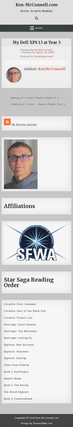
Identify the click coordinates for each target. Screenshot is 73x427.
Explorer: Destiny (15, 358)
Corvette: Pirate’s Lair (18, 318)
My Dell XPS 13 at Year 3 (36, 42)
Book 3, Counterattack (18, 399)
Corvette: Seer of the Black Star (25, 311)
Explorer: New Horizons (19, 345)
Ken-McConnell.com (37, 4)
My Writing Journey (24, 124)
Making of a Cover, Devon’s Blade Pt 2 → (36, 98)
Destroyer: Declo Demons (20, 325)
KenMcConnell (43, 50)
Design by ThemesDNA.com (36, 423)
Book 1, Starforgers (16, 372)
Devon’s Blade (12, 379)
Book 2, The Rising (16, 385)
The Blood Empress (16, 392)
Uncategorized (43, 56)
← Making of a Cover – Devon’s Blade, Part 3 (36, 104)
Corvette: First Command (20, 304)
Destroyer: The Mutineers (20, 331)
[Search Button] (36, 18)
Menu (39, 28)
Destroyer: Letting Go (18, 338)
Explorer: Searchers (16, 352)
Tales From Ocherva (16, 365)
